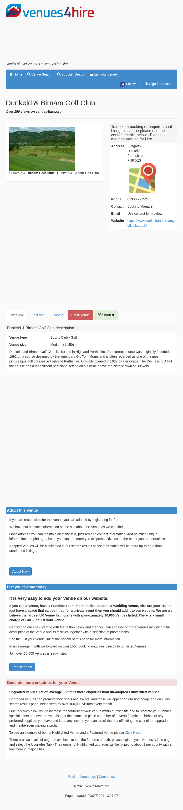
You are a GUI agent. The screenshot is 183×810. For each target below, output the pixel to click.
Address (118, 146)
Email (115, 213)
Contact (117, 206)
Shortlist (106, 315)
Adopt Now (20, 571)
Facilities (37, 315)
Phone (116, 199)
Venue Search (39, 74)
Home (15, 74)
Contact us (107, 777)
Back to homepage (82, 777)
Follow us (130, 84)
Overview (16, 315)
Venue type (18, 337)
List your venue (103, 74)
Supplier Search (71, 74)
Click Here (132, 732)
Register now (22, 667)
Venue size (17, 344)
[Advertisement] (139, 32)
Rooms (58, 315)
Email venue (80, 315)
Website (117, 221)
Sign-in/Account (159, 84)
